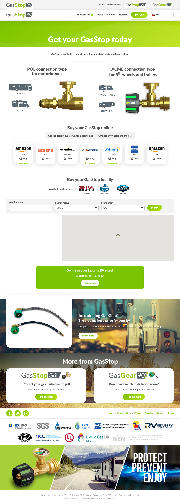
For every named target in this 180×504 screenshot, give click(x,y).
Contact (160, 413)
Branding (149, 413)
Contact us (90, 283)
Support (123, 16)
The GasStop (83, 16)
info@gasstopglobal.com (128, 495)
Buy (142, 16)
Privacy (137, 413)
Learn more (88, 336)
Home (111, 413)
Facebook (9, 413)
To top (171, 413)
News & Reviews (106, 16)
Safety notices (124, 413)
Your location (16, 202)
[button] (118, 235)
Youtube (18, 413)
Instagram (26, 413)
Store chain (107, 203)
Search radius (62, 203)
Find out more (46, 397)
